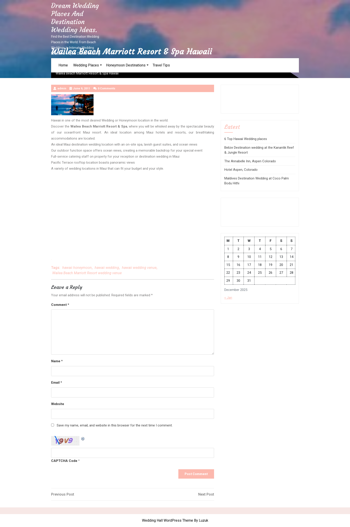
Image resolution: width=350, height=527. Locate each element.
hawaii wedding (107, 268)
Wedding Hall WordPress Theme (167, 520)
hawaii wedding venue (139, 268)
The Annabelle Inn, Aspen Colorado (250, 161)
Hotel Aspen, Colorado (241, 170)
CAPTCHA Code (64, 461)
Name (57, 361)
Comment (60, 305)
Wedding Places (86, 65)
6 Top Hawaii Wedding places (245, 139)
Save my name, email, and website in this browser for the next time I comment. (115, 425)
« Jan (228, 298)
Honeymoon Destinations (126, 65)
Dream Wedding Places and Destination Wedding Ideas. (75, 18)
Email (56, 383)
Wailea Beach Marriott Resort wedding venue (87, 273)
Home (63, 65)
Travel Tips (161, 65)
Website (57, 404)
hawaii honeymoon (77, 268)
